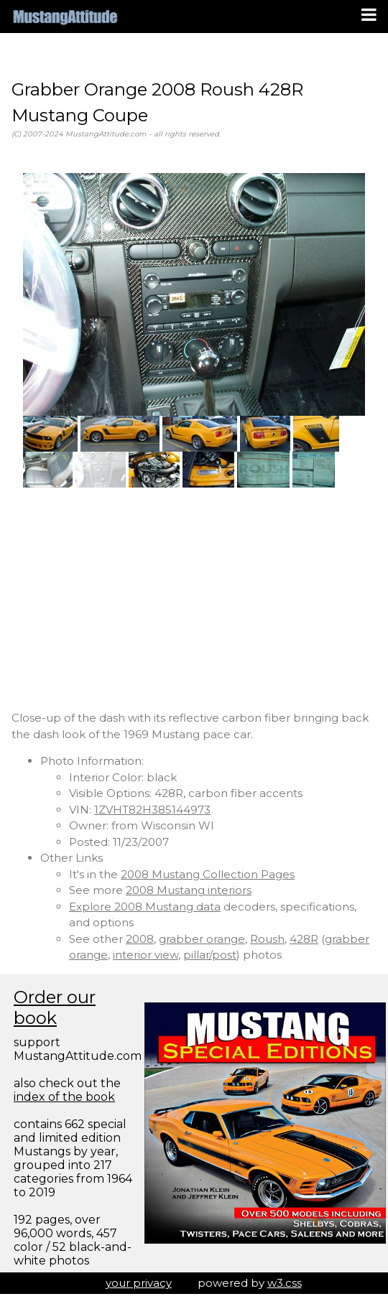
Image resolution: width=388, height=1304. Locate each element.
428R (304, 939)
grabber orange (202, 939)
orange (88, 954)
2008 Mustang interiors (188, 890)
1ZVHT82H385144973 (152, 809)
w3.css (284, 1283)
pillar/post (209, 954)
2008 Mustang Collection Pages (208, 874)
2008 (140, 939)
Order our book (55, 1007)
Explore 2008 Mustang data (145, 906)
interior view (145, 954)
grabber (347, 939)
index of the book (64, 1097)
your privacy (139, 1283)
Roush (267, 939)
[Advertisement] (194, 598)
